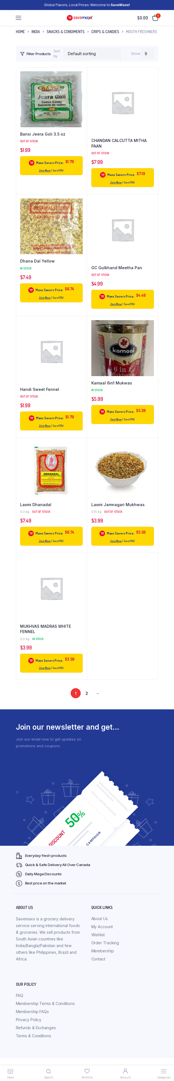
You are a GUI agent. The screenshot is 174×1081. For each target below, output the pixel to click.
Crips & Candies (105, 31)
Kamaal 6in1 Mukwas (111, 383)
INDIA (36, 31)
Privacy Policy (29, 1019)
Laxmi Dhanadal (35, 504)
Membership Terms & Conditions (45, 1003)
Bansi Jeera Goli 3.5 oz (42, 134)
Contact (98, 959)
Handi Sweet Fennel (39, 389)
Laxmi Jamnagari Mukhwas (118, 504)
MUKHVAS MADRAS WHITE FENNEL (45, 629)
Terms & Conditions (33, 1035)
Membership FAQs (32, 1011)
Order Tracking (105, 942)
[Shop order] (92, 53)
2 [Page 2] (86, 693)
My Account (102, 926)
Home (20, 31)
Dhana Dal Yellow (37, 261)
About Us (99, 918)
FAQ (19, 995)
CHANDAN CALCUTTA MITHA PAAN (119, 143)
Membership (102, 950)
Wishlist (98, 934)
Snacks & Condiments (66, 31)
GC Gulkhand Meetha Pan (116, 267)
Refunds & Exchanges (36, 1027)
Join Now (45, 170)
